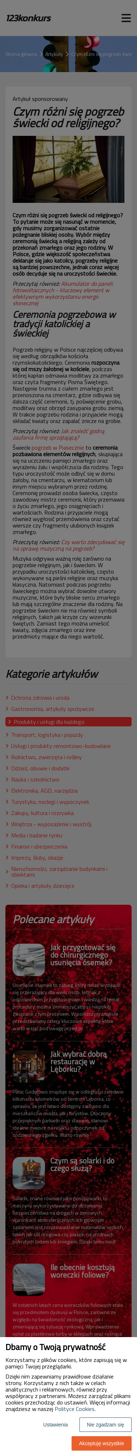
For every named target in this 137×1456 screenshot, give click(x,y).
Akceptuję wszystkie (101, 1443)
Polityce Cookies (75, 1408)
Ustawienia (55, 1425)
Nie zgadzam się (105, 1425)
